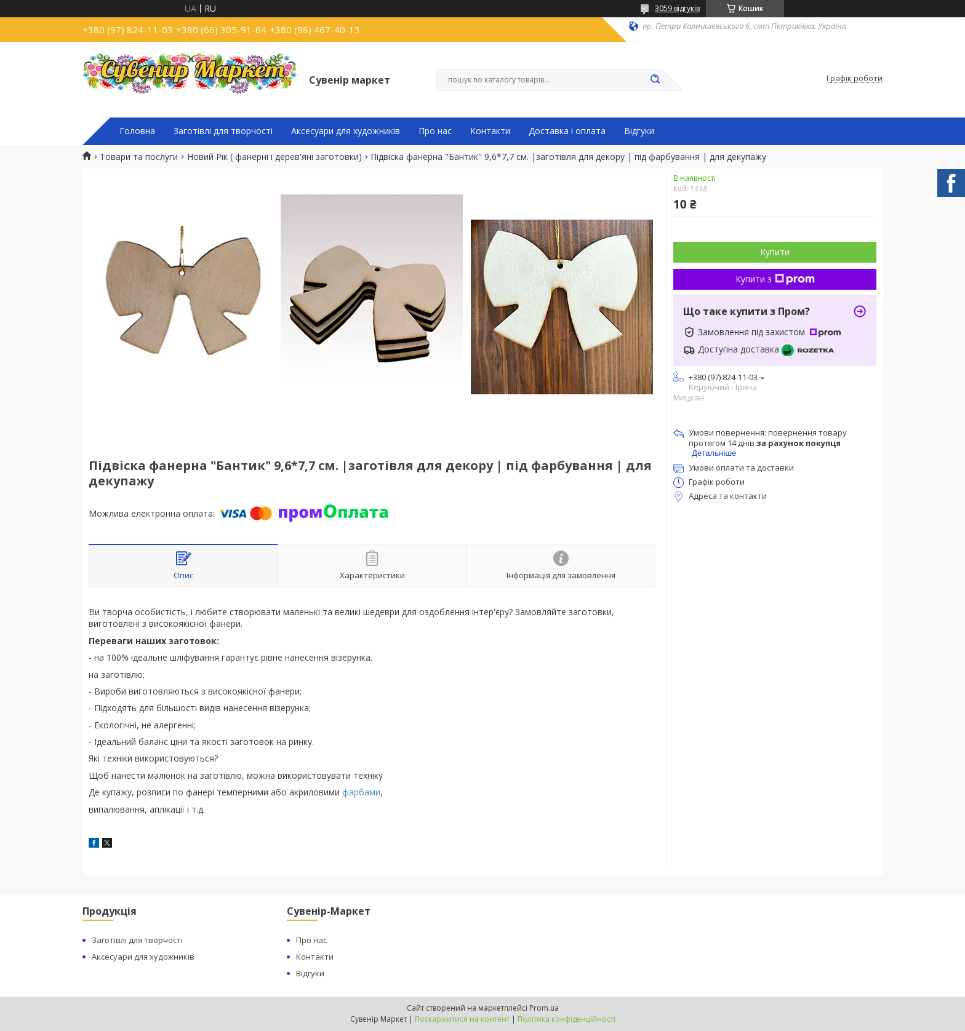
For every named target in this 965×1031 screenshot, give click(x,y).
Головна (137, 131)
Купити (775, 252)
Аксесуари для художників (345, 131)
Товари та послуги (139, 156)
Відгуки (639, 131)
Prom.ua (544, 1008)
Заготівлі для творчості (223, 131)
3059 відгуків (677, 8)
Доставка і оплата (567, 131)
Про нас (435, 131)
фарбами (361, 792)
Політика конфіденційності (566, 1019)
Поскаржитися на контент (462, 1019)
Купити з (775, 279)
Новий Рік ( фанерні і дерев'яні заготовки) (274, 156)
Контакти (490, 131)
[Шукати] (655, 80)
